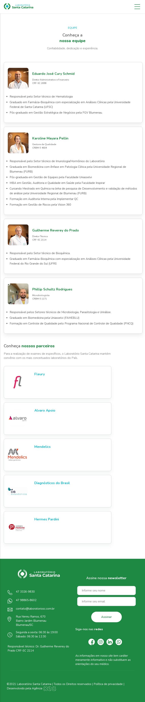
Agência (44, 688)
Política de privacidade (108, 684)
